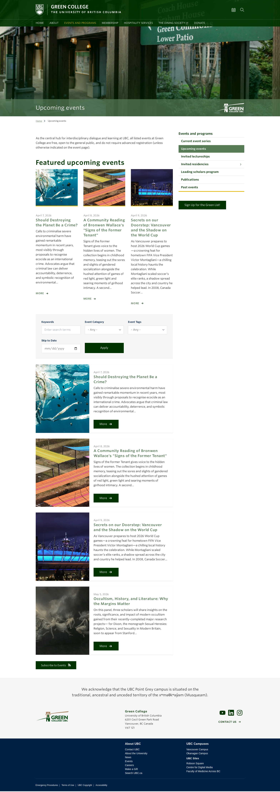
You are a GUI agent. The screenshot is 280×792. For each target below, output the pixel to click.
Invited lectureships (195, 156)
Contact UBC (132, 750)
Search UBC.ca (133, 773)
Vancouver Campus (197, 750)
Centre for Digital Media (199, 768)
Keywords (47, 321)
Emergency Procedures (47, 786)
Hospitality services (138, 22)
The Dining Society (172, 22)
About (54, 22)
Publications (190, 179)
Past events (189, 187)
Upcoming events (193, 148)
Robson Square (195, 764)
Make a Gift (131, 769)
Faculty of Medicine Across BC (203, 772)
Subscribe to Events (58, 665)
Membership (110, 22)
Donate (199, 22)
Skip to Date (49, 340)
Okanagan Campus (197, 754)
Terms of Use (67, 786)
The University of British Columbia (77, 747)
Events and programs (80, 22)
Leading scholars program (200, 172)
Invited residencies (195, 164)
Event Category (94, 321)
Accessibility (101, 786)
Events (129, 762)
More (40, 293)
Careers (129, 765)
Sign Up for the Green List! (202, 205)
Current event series (196, 141)
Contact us (227, 722)
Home (40, 22)
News (128, 758)
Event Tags (134, 321)
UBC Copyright (85, 786)
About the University (136, 754)
